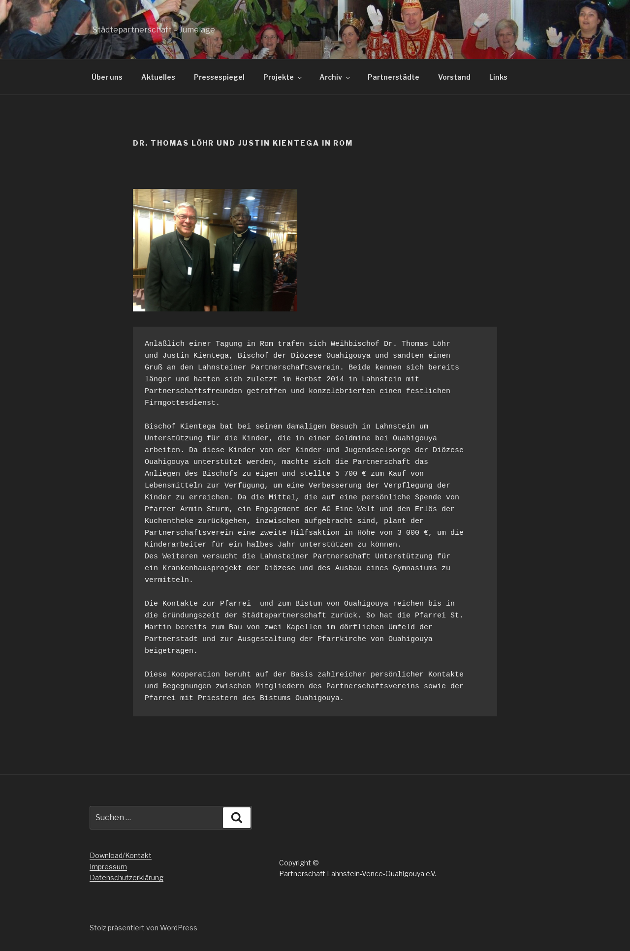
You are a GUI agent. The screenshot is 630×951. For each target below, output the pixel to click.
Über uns (107, 77)
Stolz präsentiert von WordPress (143, 927)
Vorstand (454, 77)
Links (498, 77)
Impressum (108, 866)
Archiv (335, 77)
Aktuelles (158, 77)
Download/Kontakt (121, 855)
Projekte (283, 77)
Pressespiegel (219, 77)
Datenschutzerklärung (126, 877)
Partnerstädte (393, 77)
